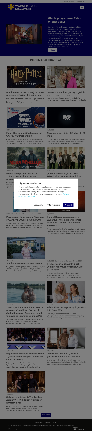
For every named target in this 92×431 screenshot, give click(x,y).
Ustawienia (38, 205)
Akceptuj (68, 205)
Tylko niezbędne (53, 205)
